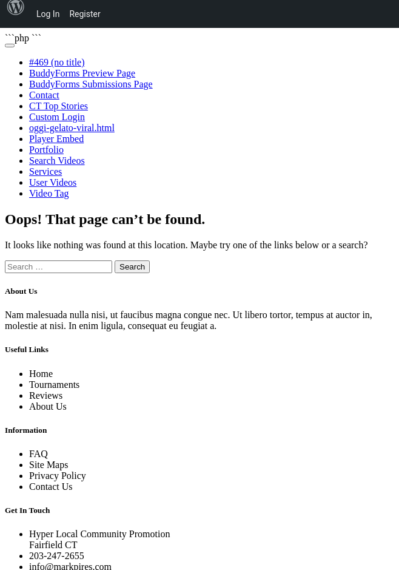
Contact (44, 95)
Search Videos (57, 160)
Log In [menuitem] (47, 14)
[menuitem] (16, 14)
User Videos (52, 182)
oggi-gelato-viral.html (72, 128)
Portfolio (46, 149)
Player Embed (56, 139)
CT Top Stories (58, 106)
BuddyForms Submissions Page (91, 84)
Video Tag (49, 193)
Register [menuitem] (84, 14)
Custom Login (57, 117)
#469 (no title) (57, 62)
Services (45, 171)
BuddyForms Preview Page (82, 73)
